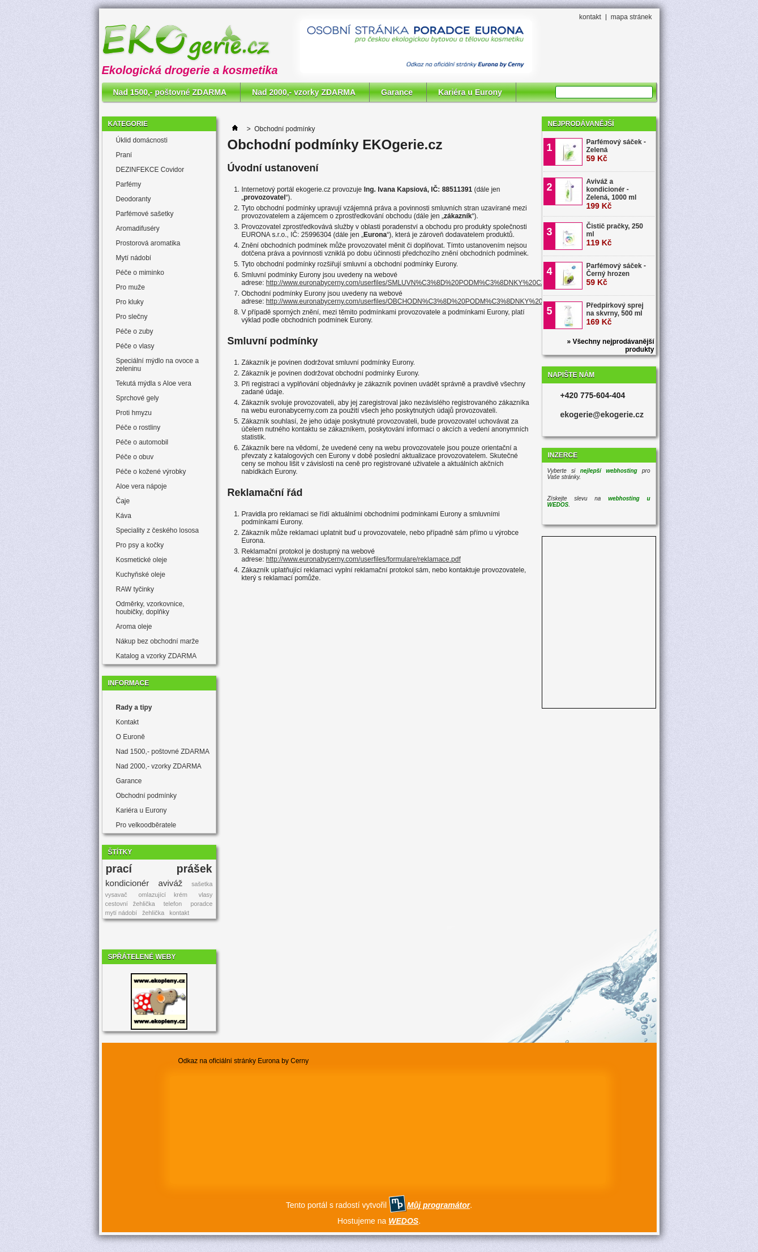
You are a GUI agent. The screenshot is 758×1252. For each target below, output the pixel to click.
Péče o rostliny (138, 427)
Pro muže (130, 287)
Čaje (123, 501)
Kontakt (127, 722)
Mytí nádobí (134, 258)
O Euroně (130, 737)
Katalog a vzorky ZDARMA (156, 656)
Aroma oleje (134, 627)
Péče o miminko (140, 273)
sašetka (201, 883)
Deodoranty (133, 199)
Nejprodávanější (581, 124)
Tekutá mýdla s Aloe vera (153, 383)
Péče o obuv (135, 457)
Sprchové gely (137, 398)
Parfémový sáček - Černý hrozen (616, 274)
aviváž (171, 883)
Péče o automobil (142, 442)
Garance (397, 92)
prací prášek (158, 868)
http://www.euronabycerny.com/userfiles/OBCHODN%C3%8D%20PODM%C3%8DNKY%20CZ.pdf (414, 301)
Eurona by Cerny (283, 1061)
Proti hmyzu (134, 413)
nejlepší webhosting (608, 471)
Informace (128, 683)
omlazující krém (163, 894)
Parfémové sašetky (145, 214)
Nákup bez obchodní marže (157, 641)
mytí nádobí (121, 912)
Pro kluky (130, 302)
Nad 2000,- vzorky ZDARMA (304, 92)
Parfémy (129, 184)
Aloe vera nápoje (141, 486)
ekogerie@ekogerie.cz (602, 414)
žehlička (153, 912)
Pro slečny (132, 317)
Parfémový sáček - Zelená (616, 150)
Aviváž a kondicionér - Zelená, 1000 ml (611, 194)
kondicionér (127, 883)
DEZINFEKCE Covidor (150, 170)
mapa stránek (631, 17)
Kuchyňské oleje (140, 574)
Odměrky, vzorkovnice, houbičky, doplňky (150, 608)
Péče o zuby (134, 331)
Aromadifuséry (138, 228)
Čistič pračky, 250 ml (615, 234)
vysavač (116, 894)
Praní (124, 155)
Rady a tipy (134, 707)
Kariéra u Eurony (470, 92)
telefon (173, 903)
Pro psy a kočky (140, 545)
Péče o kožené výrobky (151, 472)
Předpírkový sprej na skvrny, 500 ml (615, 313)
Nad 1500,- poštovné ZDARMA (170, 92)
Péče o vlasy (135, 346)
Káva (123, 516)
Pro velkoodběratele (146, 825)
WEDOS (403, 1220)
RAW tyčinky (135, 589)
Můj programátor (438, 1205)
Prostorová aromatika (148, 243)
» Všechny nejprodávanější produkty (610, 345)
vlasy (206, 894)
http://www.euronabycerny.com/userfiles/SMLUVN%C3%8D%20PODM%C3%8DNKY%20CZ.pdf (411, 283)
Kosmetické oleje (142, 560)
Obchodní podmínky (146, 796)
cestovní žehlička (130, 903)
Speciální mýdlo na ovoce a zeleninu (157, 365)
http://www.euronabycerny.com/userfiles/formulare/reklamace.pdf (363, 559)
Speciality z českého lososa (157, 530)
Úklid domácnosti (142, 140)
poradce (201, 903)
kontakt (590, 17)
